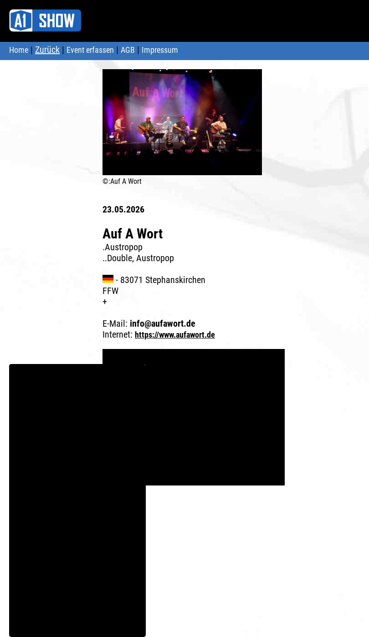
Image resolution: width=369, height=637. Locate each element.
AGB (128, 50)
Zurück (47, 49)
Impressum (160, 50)
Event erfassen (90, 50)
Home (18, 50)
